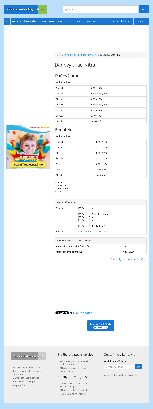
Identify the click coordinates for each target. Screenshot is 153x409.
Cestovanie (42, 21)
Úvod (7, 21)
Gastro (61, 21)
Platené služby (67, 371)
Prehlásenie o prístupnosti (25, 381)
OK (143, 9)
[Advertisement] (101, 38)
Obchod (96, 21)
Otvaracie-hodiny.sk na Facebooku (122, 375)
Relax (130, 21)
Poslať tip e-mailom (82, 312)
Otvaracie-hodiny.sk (66, 54)
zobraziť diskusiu (100, 325)
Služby (123, 21)
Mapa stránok (20, 385)
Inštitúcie (82, 54)
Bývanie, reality (29, 21)
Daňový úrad (94, 54)
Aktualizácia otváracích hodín (74, 390)
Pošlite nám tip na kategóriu (73, 393)
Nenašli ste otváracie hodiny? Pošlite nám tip (74, 385)
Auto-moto (16, 21)
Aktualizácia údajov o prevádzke (75, 367)
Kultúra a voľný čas (83, 21)
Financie (52, 21)
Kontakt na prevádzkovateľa (26, 367)
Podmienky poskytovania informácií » (129, 259)
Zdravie (141, 21)
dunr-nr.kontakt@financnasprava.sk (95, 231)
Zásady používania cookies (26, 377)
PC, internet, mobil (110, 21)
